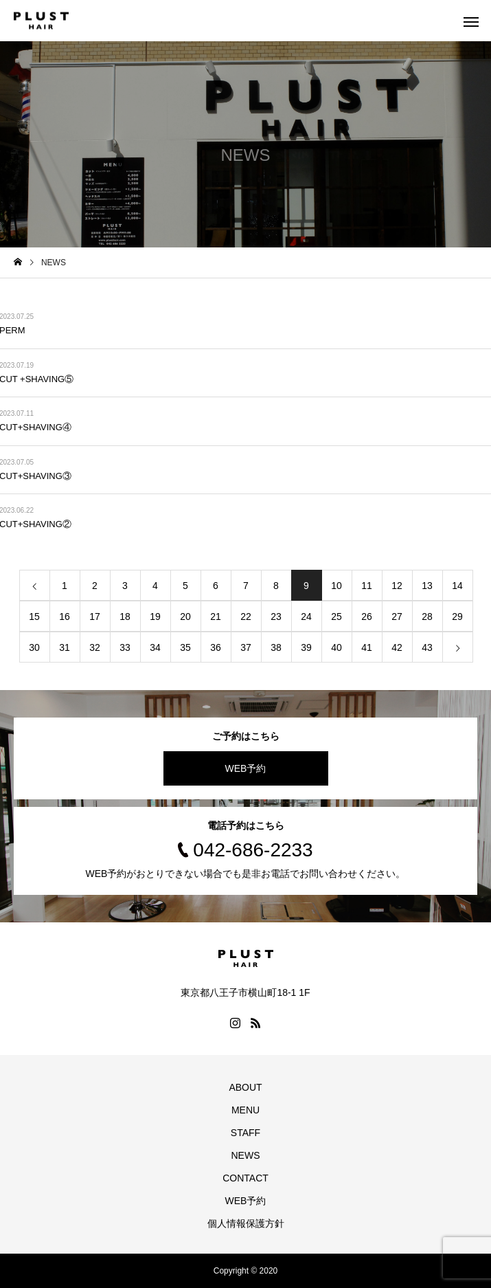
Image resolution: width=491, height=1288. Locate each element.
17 (94, 616)
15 (34, 616)
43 (427, 647)
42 (396, 647)
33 (124, 647)
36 (215, 647)
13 (427, 585)
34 (155, 647)
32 (94, 647)
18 (124, 616)
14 (457, 585)
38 (276, 647)
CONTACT (245, 1178)
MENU (245, 1109)
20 (185, 616)
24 (306, 616)
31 (64, 647)
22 (245, 616)
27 (396, 616)
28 (427, 616)
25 (336, 616)
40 (336, 647)
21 (215, 616)
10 (336, 585)
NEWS (245, 1155)
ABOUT (245, 1087)
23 (276, 616)
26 (366, 616)
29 (457, 616)
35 (185, 647)
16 (64, 616)
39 (306, 647)
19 (155, 616)
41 (366, 647)
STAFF (245, 1132)
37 (245, 647)
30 (34, 647)
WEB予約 (245, 768)
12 (396, 585)
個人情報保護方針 (245, 1223)
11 (366, 585)
